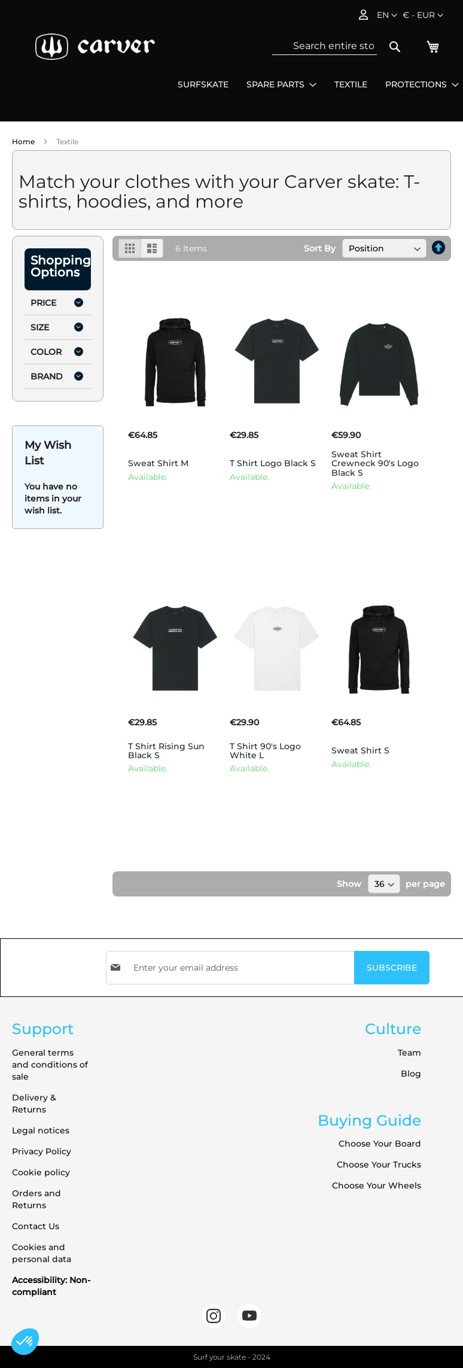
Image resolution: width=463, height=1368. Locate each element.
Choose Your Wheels (376, 1185)
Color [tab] (46, 351)
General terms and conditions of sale (50, 1064)
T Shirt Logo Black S (273, 463)
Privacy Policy (41, 1151)
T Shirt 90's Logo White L (265, 751)
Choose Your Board (380, 1143)
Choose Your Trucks (379, 1164)
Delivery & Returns (34, 1103)
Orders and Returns (36, 1199)
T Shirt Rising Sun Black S (166, 751)
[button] (423, 15)
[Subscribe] (392, 967)
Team (409, 1052)
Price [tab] (43, 302)
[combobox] (324, 46)
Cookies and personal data (41, 1253)
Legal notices (40, 1130)
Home (24, 141)
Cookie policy (41, 1172)
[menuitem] (203, 85)
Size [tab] (40, 327)
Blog (411, 1073)
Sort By (320, 248)
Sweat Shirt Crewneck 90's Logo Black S (375, 463)
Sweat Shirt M (158, 463)
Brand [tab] (47, 376)
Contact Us (35, 1226)
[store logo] (95, 47)
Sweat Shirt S (360, 750)
